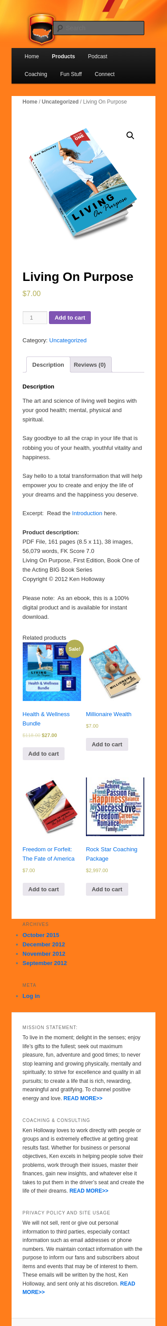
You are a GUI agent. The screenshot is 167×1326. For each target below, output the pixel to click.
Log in (31, 996)
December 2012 (44, 944)
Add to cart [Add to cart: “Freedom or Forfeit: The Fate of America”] (44, 889)
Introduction (87, 513)
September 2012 (45, 963)
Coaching (35, 74)
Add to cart (70, 317)
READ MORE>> (83, 1098)
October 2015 (41, 935)
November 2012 (44, 953)
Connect (105, 74)
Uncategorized (60, 102)
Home (31, 56)
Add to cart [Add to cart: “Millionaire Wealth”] (107, 744)
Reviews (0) (90, 364)
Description (49, 364)
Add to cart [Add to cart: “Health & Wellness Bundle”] (44, 753)
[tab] (48, 365)
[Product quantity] (35, 317)
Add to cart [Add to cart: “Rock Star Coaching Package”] (107, 889)
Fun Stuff (70, 74)
